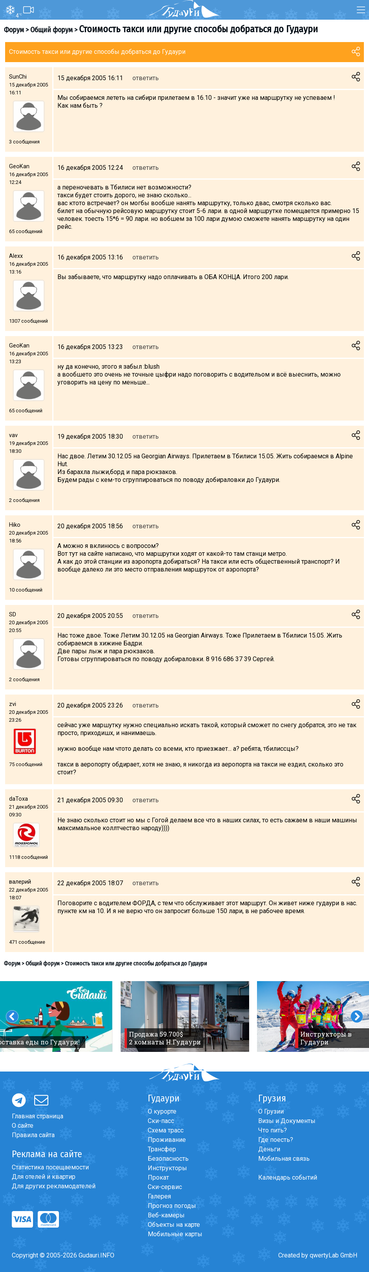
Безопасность (168, 1158)
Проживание (167, 1139)
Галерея (159, 1196)
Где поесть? (275, 1139)
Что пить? (272, 1130)
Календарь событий (287, 1177)
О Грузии (271, 1111)
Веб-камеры (166, 1215)
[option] (185, 1016)
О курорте (162, 1111)
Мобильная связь (284, 1158)
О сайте (22, 1125)
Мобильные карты (175, 1234)
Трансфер (162, 1149)
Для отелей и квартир (43, 1176)
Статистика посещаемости (50, 1167)
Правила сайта (33, 1135)
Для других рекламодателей (53, 1186)
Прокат (158, 1177)
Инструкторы (167, 1168)
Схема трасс (166, 1130)
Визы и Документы (287, 1121)
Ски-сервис (165, 1187)
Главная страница (37, 1116)
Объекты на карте (174, 1224)
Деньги (269, 1149)
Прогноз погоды (172, 1206)
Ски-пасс (161, 1121)
